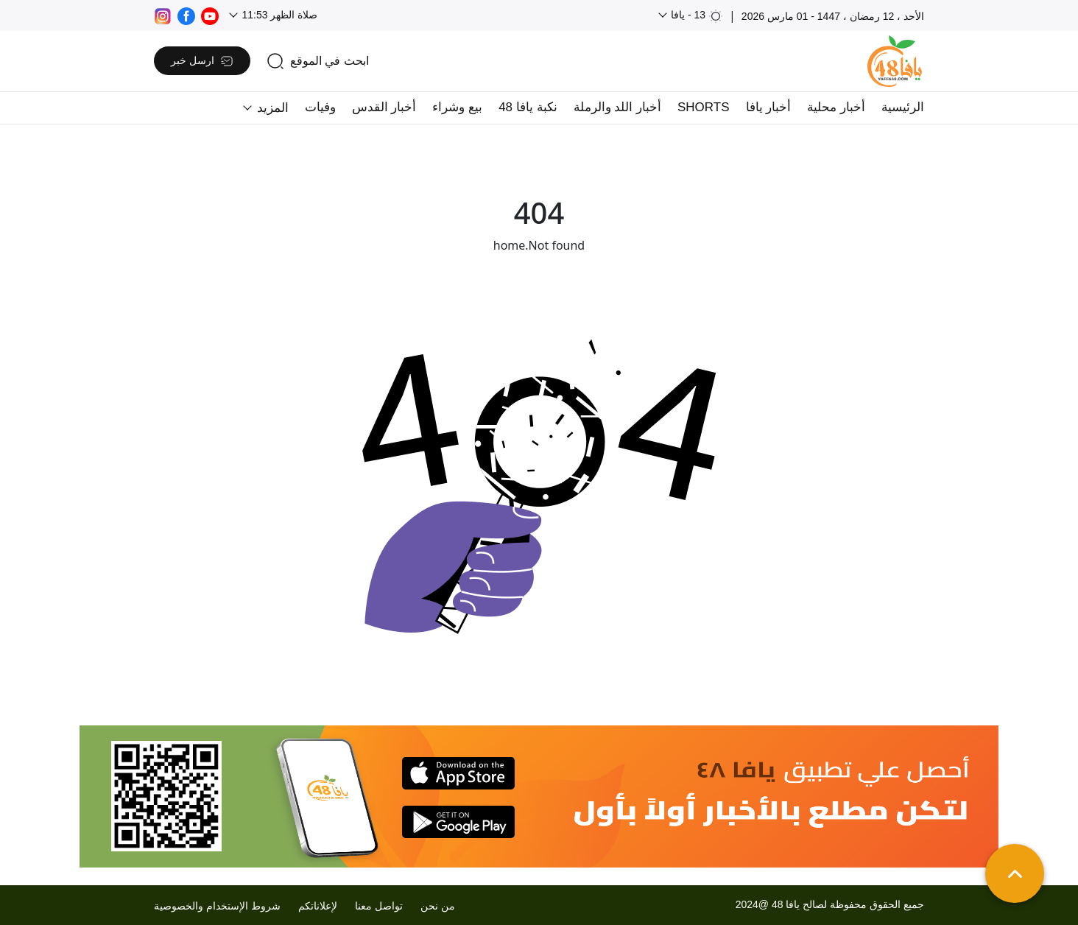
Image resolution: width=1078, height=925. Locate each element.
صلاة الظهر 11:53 (278, 15)
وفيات (320, 107)
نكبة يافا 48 (528, 107)
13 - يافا (695, 16)
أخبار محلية (836, 107)
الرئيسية (902, 107)
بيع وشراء (457, 107)
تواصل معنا (379, 906)
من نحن (437, 906)
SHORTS (703, 107)
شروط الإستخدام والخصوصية (217, 906)
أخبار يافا (769, 107)
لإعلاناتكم (317, 906)
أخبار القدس (384, 107)
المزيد (271, 108)
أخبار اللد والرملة (617, 107)
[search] (317, 61)
